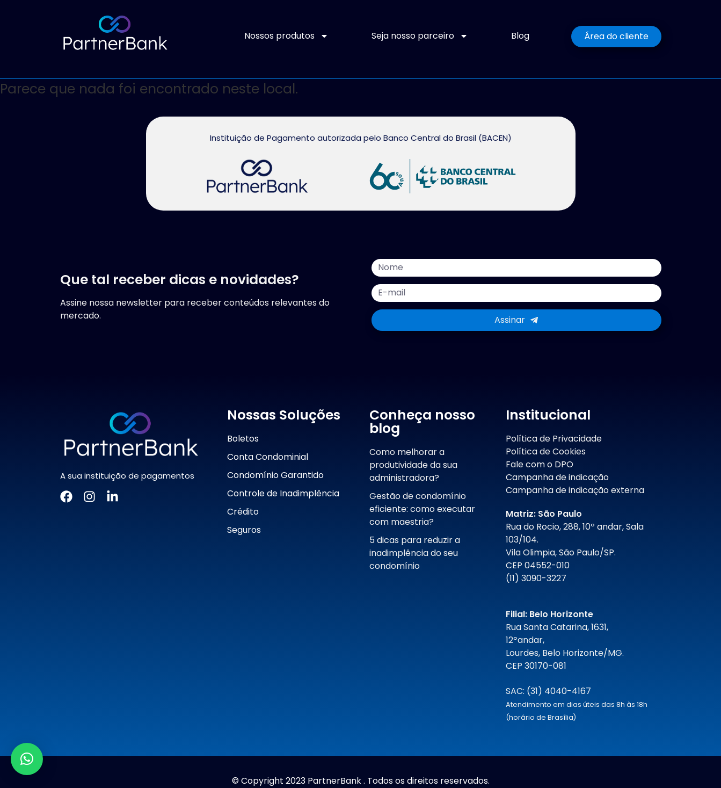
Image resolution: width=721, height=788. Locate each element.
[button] (27, 759)
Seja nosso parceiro (420, 36)
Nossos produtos (286, 36)
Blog (520, 36)
